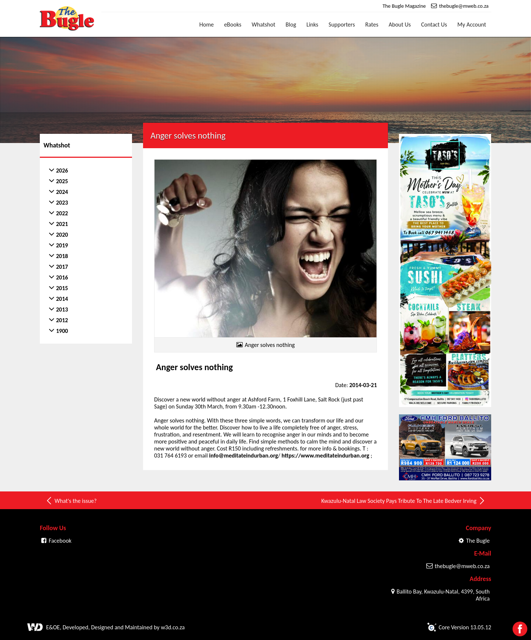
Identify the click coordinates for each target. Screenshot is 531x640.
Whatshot (263, 24)
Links (312, 24)
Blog (291, 24)
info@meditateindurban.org (243, 455)
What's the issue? (71, 500)
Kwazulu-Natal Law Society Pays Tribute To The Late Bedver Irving (403, 500)
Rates (371, 24)
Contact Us (434, 24)
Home (206, 24)
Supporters (342, 24)
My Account (471, 24)
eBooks (233, 24)
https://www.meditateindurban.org (326, 455)
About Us (400, 24)
